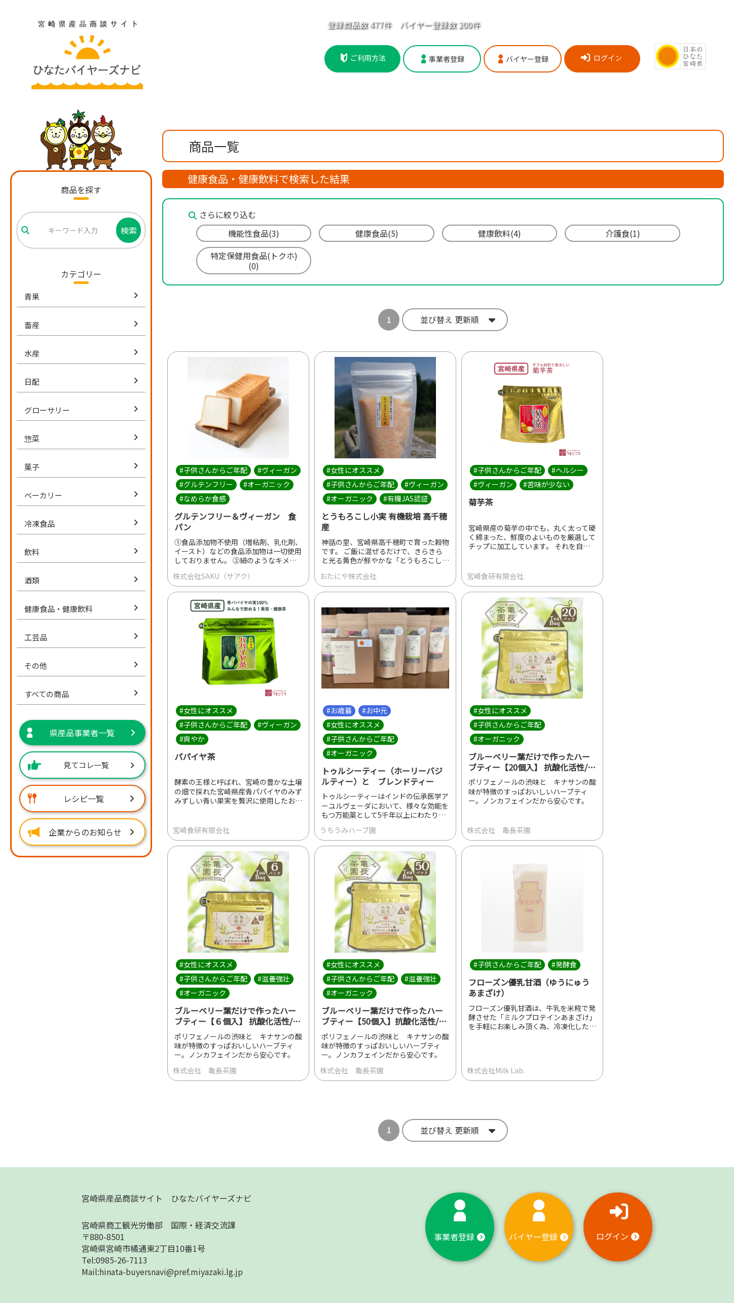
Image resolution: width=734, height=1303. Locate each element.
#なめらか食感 (202, 498)
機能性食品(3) (253, 233)
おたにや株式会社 (348, 576)
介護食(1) (622, 233)
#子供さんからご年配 (213, 470)
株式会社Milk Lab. (496, 1070)
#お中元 (374, 710)
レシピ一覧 (81, 798)
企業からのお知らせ (81, 832)
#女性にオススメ (353, 470)
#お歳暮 (339, 710)
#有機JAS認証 (405, 498)
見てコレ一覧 (81, 764)
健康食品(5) (376, 233)
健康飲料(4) (499, 233)
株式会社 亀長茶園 (499, 830)
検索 (129, 230)
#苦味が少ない (546, 484)
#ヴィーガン (277, 470)
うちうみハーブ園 (348, 830)
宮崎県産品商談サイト (166, 1198)
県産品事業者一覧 (81, 733)
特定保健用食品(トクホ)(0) (254, 260)
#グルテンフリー (206, 484)
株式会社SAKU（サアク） (213, 576)
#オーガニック (266, 484)
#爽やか (192, 739)
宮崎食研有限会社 (495, 576)
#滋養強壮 (274, 979)
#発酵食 (564, 965)
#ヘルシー (568, 470)
